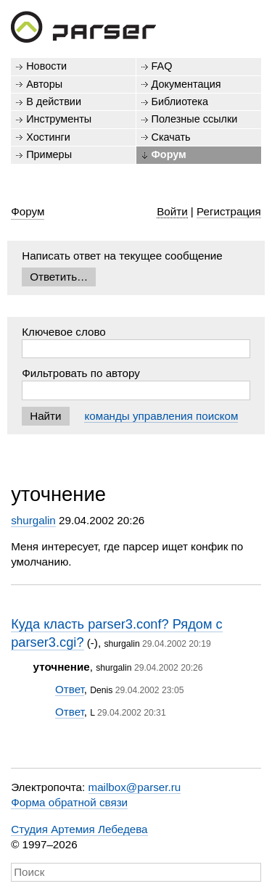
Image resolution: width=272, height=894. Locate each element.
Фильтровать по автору (81, 373)
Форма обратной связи (69, 802)
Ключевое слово (64, 332)
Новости (46, 66)
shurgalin (33, 520)
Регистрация (229, 211)
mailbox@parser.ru (134, 787)
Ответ (69, 689)
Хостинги (48, 137)
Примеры (49, 154)
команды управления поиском (161, 416)
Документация (186, 84)
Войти (172, 211)
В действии (53, 101)
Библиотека (180, 101)
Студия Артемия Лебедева (79, 829)
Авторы (44, 84)
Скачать (171, 137)
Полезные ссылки (195, 119)
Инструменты (58, 119)
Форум (169, 154)
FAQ (162, 66)
